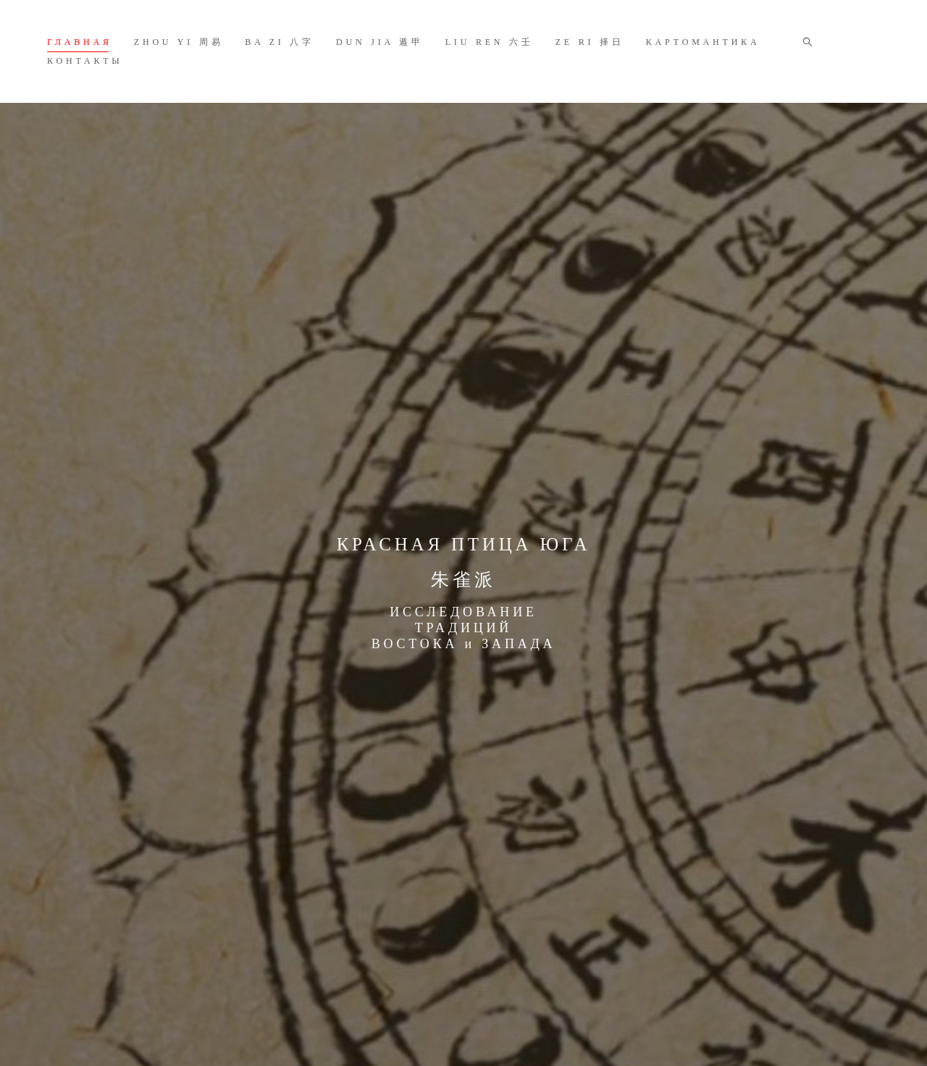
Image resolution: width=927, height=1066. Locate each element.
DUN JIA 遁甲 (380, 42)
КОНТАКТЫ (85, 61)
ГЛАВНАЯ (79, 42)
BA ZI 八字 (279, 42)
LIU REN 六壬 (489, 42)
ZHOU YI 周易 (179, 42)
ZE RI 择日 (589, 42)
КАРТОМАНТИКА (703, 42)
